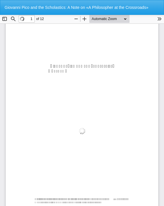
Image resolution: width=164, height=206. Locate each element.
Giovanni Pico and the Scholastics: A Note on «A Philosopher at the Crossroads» (76, 7)
